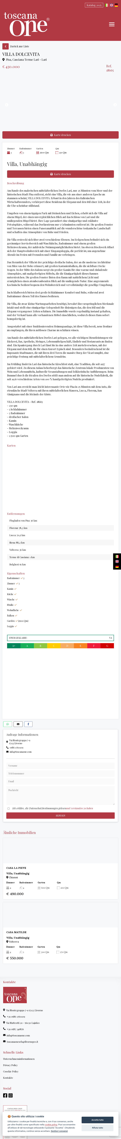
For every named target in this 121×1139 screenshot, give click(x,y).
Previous (6, 104)
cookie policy (51, 1124)
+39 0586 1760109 (14, 1016)
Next (114, 104)
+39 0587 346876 (13, 1029)
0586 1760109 (14, 747)
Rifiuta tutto (97, 1128)
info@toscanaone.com (19, 751)
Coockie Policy (10, 1071)
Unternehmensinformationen (19, 1058)
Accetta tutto (98, 1120)
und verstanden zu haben (79, 808)
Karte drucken (60, 135)
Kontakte (8, 1077)
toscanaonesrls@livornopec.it (20, 1041)
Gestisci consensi (59, 1131)
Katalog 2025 (94, 5)
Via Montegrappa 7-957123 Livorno (18, 742)
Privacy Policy (10, 1065)
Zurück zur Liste (15, 46)
